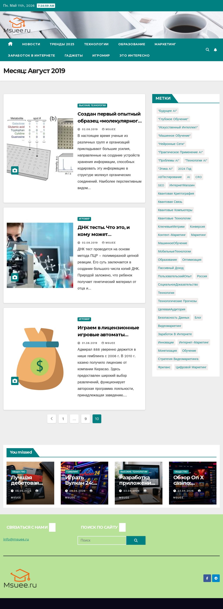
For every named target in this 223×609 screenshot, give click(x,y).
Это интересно (135, 55)
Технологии (96, 44)
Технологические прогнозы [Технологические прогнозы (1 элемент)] (177, 301)
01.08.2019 (90, 343)
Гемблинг (72, 472)
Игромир (101, 55)
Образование (131, 44)
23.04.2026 (132, 490)
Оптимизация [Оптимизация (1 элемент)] (191, 259)
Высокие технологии (92, 105)
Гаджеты (74, 55)
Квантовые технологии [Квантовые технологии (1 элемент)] (174, 218)
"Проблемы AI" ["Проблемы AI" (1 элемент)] (168, 160)
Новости (31, 44)
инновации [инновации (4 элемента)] (166, 342)
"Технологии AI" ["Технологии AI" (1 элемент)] (196, 160)
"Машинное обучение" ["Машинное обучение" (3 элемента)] (174, 135)
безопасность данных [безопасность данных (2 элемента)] (173, 317)
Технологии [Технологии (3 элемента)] (166, 292)
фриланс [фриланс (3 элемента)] (164, 367)
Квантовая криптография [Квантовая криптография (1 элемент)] (176, 193)
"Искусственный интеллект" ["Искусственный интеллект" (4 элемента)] (178, 127)
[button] (207, 50)
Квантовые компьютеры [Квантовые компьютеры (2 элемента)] (175, 210)
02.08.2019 (90, 129)
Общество (18, 472)
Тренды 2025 (62, 44)
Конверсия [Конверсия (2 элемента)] (197, 226)
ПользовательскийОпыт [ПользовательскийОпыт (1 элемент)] (175, 276)
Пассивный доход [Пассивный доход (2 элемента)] (171, 268)
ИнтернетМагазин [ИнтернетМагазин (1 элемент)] (181, 185)
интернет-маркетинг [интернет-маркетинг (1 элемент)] (194, 342)
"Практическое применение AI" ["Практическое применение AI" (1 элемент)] (180, 152)
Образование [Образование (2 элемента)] (167, 259)
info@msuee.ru (16, 539)
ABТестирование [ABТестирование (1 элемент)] (170, 177)
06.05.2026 (24, 490)
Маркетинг (165, 44)
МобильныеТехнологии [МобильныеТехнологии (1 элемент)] (174, 251)
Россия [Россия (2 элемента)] (202, 276)
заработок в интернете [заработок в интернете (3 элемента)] (175, 334)
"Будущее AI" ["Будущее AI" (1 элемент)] (167, 111)
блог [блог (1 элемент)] (198, 317)
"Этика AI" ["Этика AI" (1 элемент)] (165, 168)
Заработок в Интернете (31, 55)
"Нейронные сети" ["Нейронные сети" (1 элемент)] (171, 144)
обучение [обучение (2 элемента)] (189, 350)
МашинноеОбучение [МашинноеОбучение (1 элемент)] (172, 243)
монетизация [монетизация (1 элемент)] (167, 350)
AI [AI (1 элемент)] (188, 177)
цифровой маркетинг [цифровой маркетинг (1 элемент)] (191, 367)
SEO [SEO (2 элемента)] (161, 185)
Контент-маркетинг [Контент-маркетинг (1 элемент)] (172, 235)
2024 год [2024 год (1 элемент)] (184, 168)
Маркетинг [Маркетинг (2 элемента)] (198, 235)
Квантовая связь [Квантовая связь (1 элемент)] (170, 202)
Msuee (109, 129)
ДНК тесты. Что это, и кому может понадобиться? (104, 234)
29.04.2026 (77, 490)
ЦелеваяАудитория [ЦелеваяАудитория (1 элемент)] (171, 309)
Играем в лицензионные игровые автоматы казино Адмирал (108, 335)
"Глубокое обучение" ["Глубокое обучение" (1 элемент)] (173, 119)
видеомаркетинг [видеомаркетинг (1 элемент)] (169, 326)
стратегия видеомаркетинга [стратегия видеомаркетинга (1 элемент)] (178, 359)
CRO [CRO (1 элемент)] (198, 177)
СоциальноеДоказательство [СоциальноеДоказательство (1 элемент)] (178, 284)
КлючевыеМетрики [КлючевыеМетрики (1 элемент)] (171, 226)
